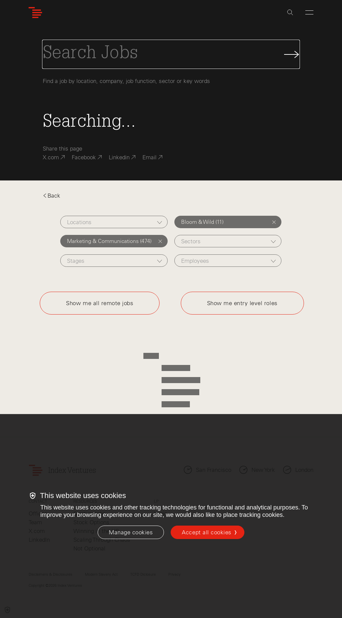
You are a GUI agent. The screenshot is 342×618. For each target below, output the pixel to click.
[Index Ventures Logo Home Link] (35, 12)
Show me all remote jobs (99, 303)
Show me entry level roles (242, 303)
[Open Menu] (309, 12)
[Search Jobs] (171, 54)
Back (51, 195)
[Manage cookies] (131, 532)
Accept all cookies (206, 532)
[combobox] (113, 222)
